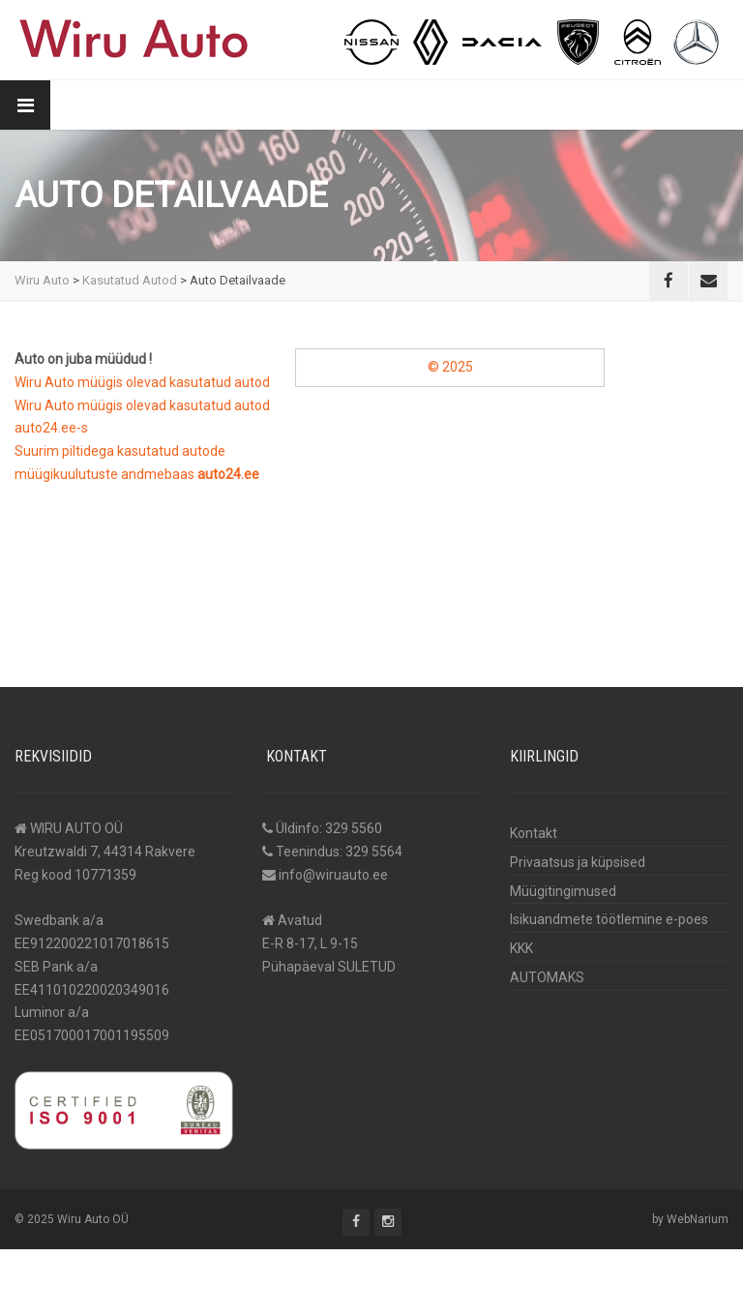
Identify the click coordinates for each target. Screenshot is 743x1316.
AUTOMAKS (547, 977)
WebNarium (697, 1219)
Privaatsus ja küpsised (577, 862)
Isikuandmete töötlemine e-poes (609, 919)
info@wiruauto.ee (333, 874)
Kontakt (533, 833)
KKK (521, 948)
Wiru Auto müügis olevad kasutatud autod (142, 382)
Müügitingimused (563, 891)
